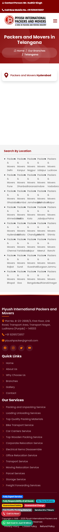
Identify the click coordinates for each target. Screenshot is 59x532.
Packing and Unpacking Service (25, 407)
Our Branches (36, 51)
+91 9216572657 (14, 334)
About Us (11, 369)
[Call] (11, 514)
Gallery (10, 387)
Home (19, 51)
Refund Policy (47, 526)
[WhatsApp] (17, 523)
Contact (11, 393)
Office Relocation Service (21, 455)
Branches (12, 381)
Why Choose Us (15, 375)
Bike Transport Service (20, 425)
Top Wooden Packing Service (24, 437)
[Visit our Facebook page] (5, 348)
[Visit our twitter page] (21, 348)
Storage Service (16, 479)
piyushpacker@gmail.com (21, 340)
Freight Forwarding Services (23, 485)
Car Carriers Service (18, 431)
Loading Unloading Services (23, 413)
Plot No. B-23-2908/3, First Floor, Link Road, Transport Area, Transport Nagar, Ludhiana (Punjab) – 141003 (26, 324)
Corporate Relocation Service (24, 443)
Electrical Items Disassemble (24, 449)
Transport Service (17, 461)
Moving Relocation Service (22, 467)
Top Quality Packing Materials (24, 419)
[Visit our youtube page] (29, 348)
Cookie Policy (29, 526)
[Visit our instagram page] (13, 348)
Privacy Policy (12, 526)
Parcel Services (15, 473)
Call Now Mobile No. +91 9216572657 (23, 10)
